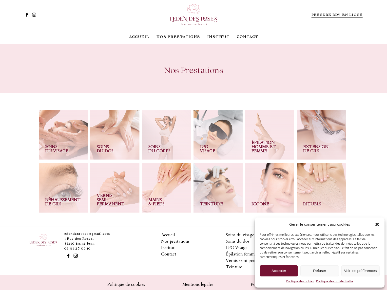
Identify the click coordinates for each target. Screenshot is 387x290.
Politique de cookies (300, 281)
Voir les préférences (360, 271)
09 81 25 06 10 (77, 249)
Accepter (278, 271)
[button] (377, 224)
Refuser (319, 271)
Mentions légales (197, 284)
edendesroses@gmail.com (87, 234)
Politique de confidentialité (334, 281)
